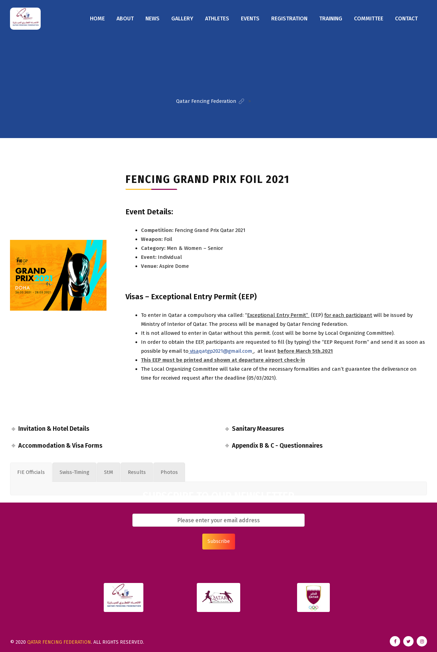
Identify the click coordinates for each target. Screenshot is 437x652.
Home (97, 18)
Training (330, 18)
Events (250, 18)
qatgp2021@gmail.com (220, 351)
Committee (368, 18)
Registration (289, 18)
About (125, 18)
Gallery (182, 18)
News (152, 18)
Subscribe (218, 541)
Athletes (217, 18)
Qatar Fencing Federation (59, 642)
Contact (406, 18)
